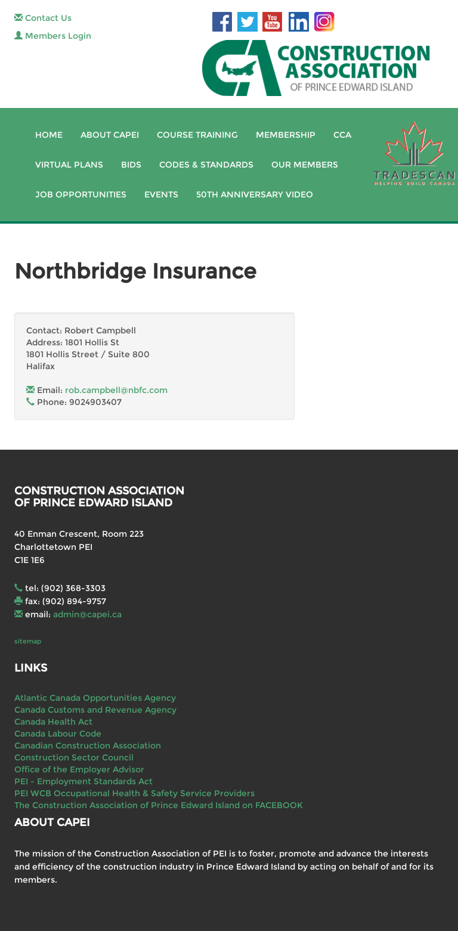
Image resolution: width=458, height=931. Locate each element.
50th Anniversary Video (254, 194)
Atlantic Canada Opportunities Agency (95, 697)
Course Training (197, 134)
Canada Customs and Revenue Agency (95, 709)
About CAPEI (110, 134)
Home (49, 134)
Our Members (304, 164)
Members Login (52, 35)
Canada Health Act (53, 721)
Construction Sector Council (74, 757)
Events (161, 194)
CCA (342, 134)
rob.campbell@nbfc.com (116, 390)
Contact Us (43, 18)
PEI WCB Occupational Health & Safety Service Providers (134, 793)
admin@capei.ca (87, 614)
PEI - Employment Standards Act (83, 781)
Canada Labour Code (57, 733)
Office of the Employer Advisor (79, 769)
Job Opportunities (80, 194)
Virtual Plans (69, 164)
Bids (131, 164)
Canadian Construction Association (87, 745)
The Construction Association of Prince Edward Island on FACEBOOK (158, 805)
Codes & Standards (206, 164)
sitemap (27, 641)
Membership (285, 134)
